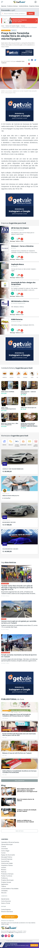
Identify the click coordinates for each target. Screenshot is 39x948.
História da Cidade (7, 863)
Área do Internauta (7, 911)
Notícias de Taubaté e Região (12, 26)
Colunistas (4, 848)
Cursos (3, 853)
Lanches (11, 374)
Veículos (10, 442)
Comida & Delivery (23, 6)
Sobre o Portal (5, 903)
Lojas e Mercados (35, 443)
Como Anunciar (6, 901)
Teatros (3, 886)
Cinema (3, 846)
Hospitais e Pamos (34, 6)
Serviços (23, 26)
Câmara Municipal (7, 844)
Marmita (4, 374)
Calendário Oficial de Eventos (10, 842)
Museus (3, 869)
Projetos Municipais (7, 880)
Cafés (32, 374)
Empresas (3, 6)
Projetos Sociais (6, 882)
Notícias (3, 872)
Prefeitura (4, 878)
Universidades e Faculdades (9, 888)
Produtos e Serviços (12, 6)
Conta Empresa (6, 909)
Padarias (25, 374)
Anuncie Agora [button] (9, 917)
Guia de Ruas (5, 861)
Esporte (29, 442)
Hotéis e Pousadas (17, 443)
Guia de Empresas (6, 859)
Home (2, 26)
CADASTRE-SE (34, 945)
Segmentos (4, 884)
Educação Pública (6, 857)
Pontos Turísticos (6, 876)
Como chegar (5, 851)
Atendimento (5, 899)
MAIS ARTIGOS (19, 831)
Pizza (18, 374)
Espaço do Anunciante (8, 855)
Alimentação (23, 442)
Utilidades (4, 890)
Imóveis (4, 442)
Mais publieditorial (19, 780)
